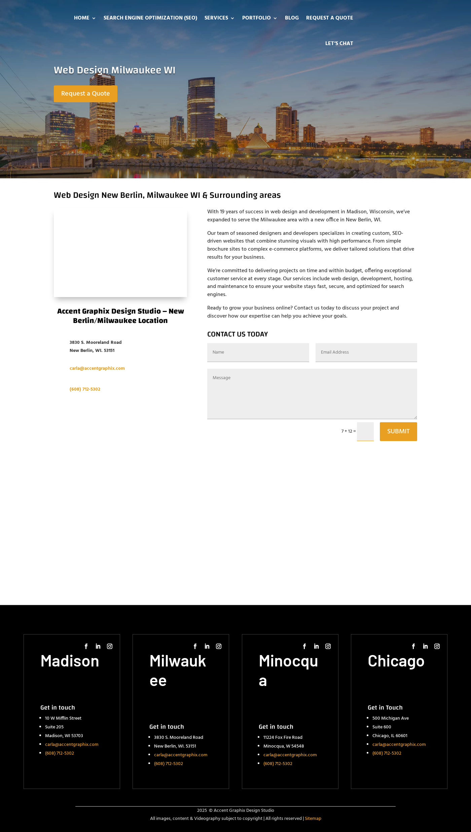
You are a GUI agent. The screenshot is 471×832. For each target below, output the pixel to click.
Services (216, 18)
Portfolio (256, 18)
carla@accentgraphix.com (72, 745)
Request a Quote (329, 18)
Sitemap (313, 819)
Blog (292, 18)
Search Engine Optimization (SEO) (150, 18)
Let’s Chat (339, 43)
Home (81, 18)
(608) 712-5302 (85, 389)
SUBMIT (398, 431)
